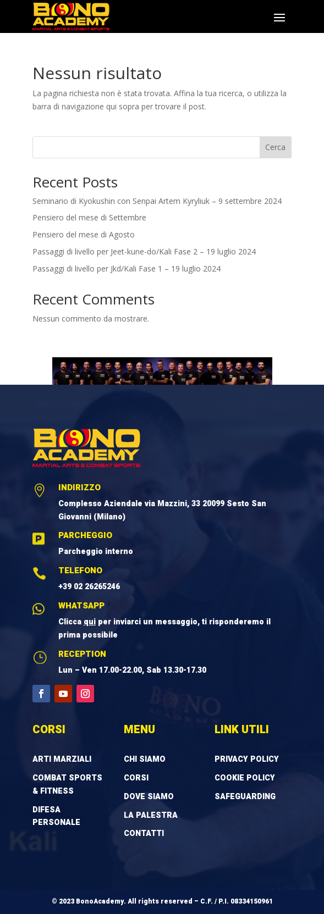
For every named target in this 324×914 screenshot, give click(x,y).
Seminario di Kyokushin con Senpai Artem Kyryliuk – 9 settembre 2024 (157, 201)
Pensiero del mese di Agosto (83, 234)
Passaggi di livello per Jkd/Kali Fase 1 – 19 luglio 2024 (126, 268)
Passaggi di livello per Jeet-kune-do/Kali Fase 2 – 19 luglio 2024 (144, 251)
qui (90, 622)
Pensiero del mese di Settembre (89, 217)
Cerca (275, 147)
